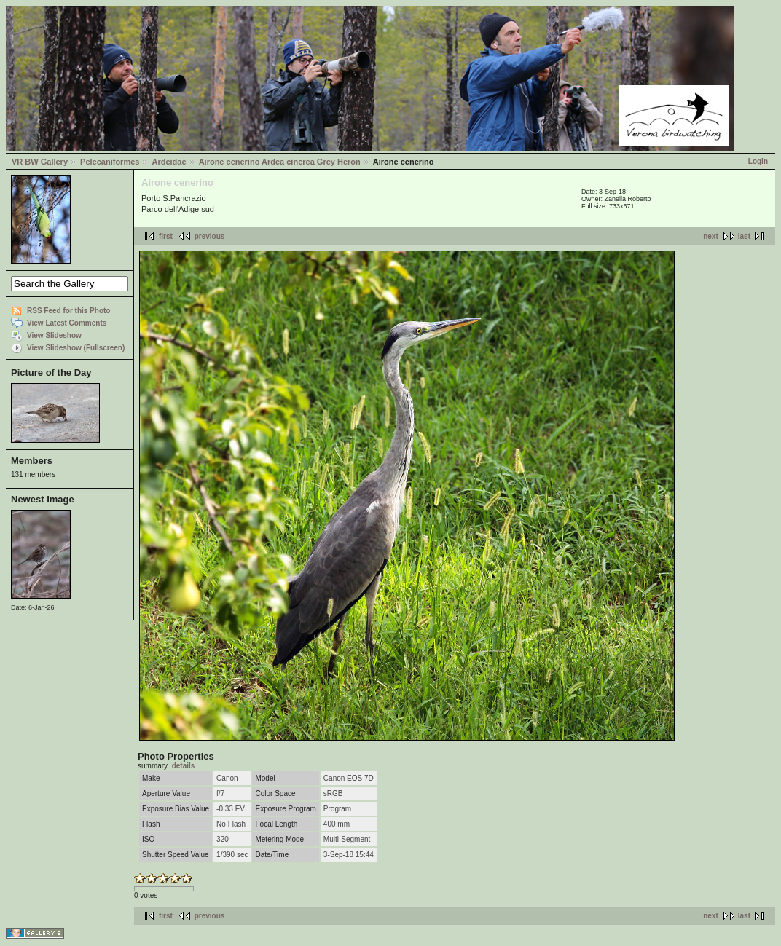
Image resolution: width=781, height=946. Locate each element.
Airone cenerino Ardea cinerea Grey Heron (280, 161)
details (183, 766)
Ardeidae (169, 161)
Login (758, 161)
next (710, 236)
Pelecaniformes (109, 161)
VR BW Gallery (40, 161)
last (744, 236)
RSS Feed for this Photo (68, 311)
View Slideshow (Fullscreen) (76, 348)
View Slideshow (54, 335)
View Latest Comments (66, 323)
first (166, 236)
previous (210, 236)
